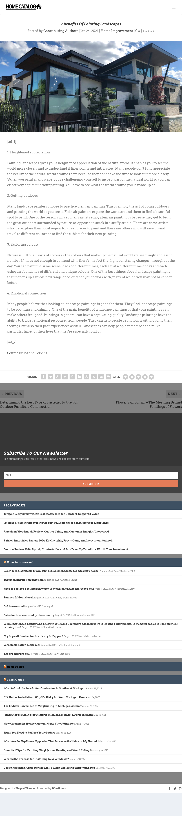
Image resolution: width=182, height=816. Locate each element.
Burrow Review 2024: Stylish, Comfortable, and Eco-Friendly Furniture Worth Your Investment (66, 549)
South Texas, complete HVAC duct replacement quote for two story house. (51, 571)
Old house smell (14, 606)
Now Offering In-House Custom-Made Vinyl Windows (39, 723)
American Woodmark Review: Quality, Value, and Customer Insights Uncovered (56, 531)
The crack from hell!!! (18, 653)
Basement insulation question (23, 579)
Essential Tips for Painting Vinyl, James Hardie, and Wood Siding (47, 750)
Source (12, 353)
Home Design (15, 666)
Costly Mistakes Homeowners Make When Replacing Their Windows (49, 767)
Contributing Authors (60, 31)
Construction (15, 679)
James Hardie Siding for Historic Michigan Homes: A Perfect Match (48, 714)
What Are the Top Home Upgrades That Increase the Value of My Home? (50, 741)
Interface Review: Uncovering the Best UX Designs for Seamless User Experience (56, 522)
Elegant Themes (25, 788)
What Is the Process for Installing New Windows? (36, 759)
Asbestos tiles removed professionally (29, 615)
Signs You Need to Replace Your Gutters (29, 732)
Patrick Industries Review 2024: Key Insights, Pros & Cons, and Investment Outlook (58, 540)
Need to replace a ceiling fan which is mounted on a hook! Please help (49, 588)
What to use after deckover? (22, 645)
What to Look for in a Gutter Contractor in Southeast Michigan (44, 688)
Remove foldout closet (18, 597)
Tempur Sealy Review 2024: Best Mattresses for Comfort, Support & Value (51, 514)
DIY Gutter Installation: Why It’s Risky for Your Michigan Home (45, 697)
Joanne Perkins (35, 353)
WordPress (59, 788)
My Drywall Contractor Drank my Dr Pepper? (33, 636)
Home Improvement (117, 31)
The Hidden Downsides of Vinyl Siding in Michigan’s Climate (44, 706)
